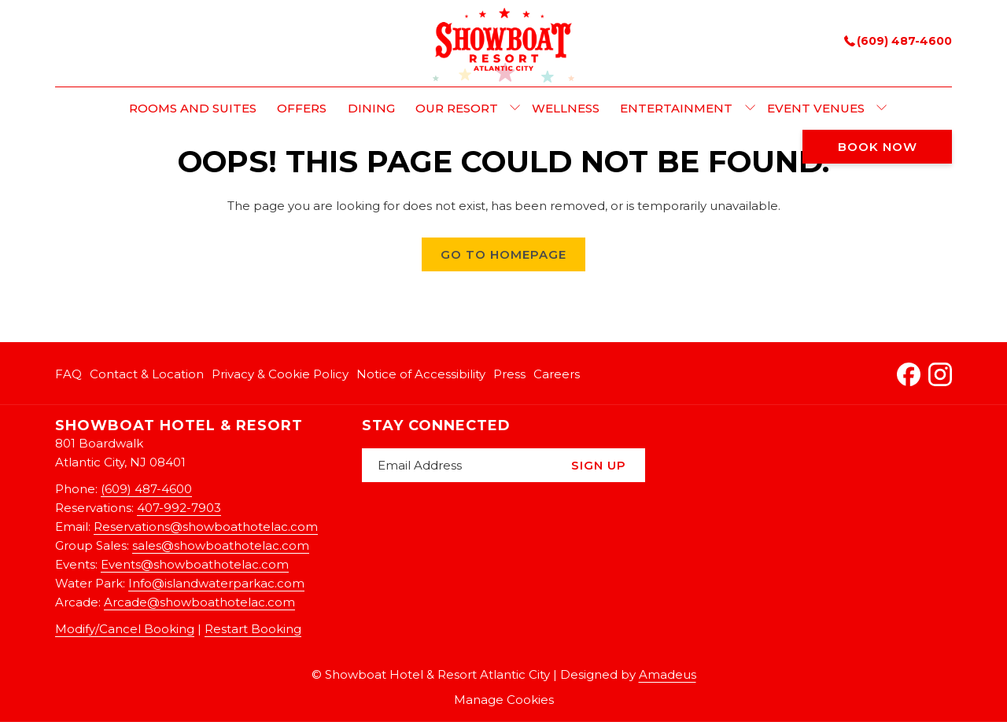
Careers (556, 374)
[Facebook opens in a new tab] (908, 372)
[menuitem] (193, 108)
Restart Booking (253, 628)
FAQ (68, 374)
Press (509, 374)
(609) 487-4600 (898, 41)
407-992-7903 (179, 507)
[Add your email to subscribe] (457, 465)
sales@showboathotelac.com (220, 545)
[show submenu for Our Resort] (515, 108)
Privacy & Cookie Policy (280, 374)
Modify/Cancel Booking (124, 628)
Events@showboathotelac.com (195, 564)
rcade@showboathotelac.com (204, 602)
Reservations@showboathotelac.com (206, 526)
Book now (877, 146)
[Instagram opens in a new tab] (940, 372)
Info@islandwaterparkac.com (216, 583)
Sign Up (598, 465)
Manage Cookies (504, 699)
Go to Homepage (503, 254)
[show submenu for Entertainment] (750, 108)
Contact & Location (147, 374)
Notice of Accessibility (420, 374)
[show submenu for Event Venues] (881, 108)
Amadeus (667, 674)
